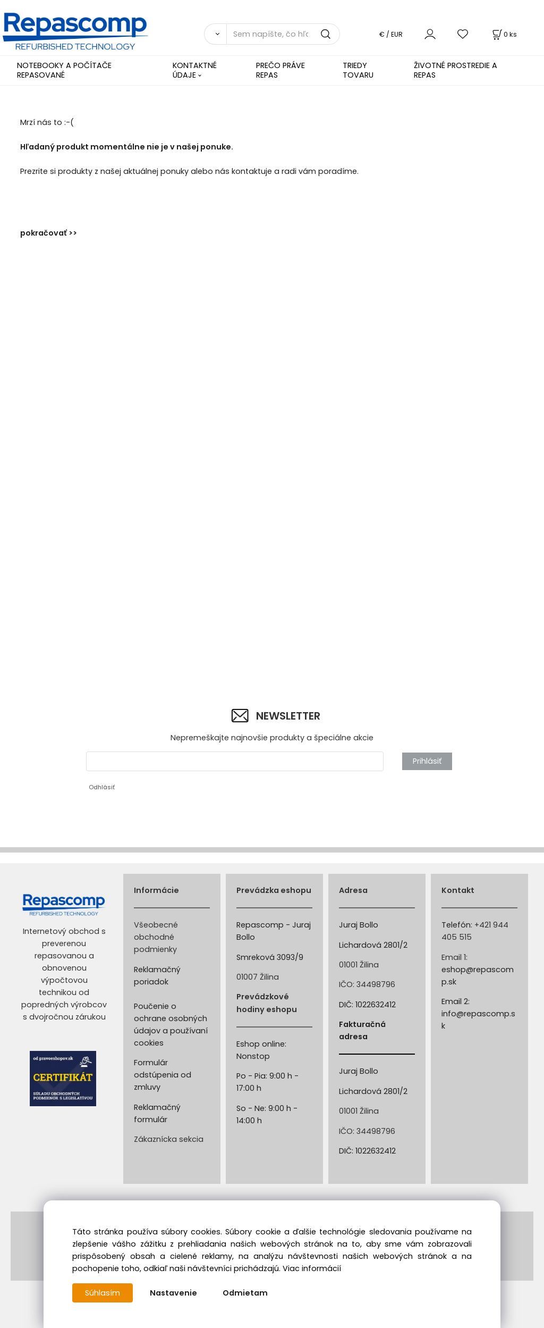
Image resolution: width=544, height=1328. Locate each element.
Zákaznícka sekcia (168, 1139)
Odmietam (245, 1293)
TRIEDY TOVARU (358, 70)
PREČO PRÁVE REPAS (280, 70)
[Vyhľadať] (215, 34)
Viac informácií (312, 1268)
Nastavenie (173, 1293)
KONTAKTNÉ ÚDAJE (195, 70)
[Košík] (503, 34)
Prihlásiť (427, 761)
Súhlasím (102, 1293)
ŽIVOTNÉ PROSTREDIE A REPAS (455, 70)
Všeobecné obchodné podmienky (156, 937)
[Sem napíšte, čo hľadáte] (283, 34)
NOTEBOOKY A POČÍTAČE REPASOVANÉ (64, 70)
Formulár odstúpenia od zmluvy (162, 1074)
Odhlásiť (102, 787)
